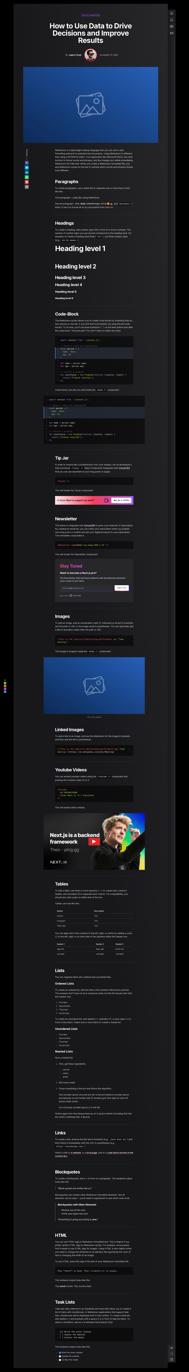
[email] (27, 187)
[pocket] (27, 182)
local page (92, 1152)
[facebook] (27, 163)
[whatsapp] (27, 177)
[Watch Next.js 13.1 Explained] (94, 841)
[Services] (172, 26)
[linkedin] (27, 172)
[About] (172, 19)
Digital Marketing (90, 15)
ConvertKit (124, 468)
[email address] (86, 588)
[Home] (172, 13)
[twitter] (27, 168)
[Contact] (172, 33)
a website (76, 1152)
